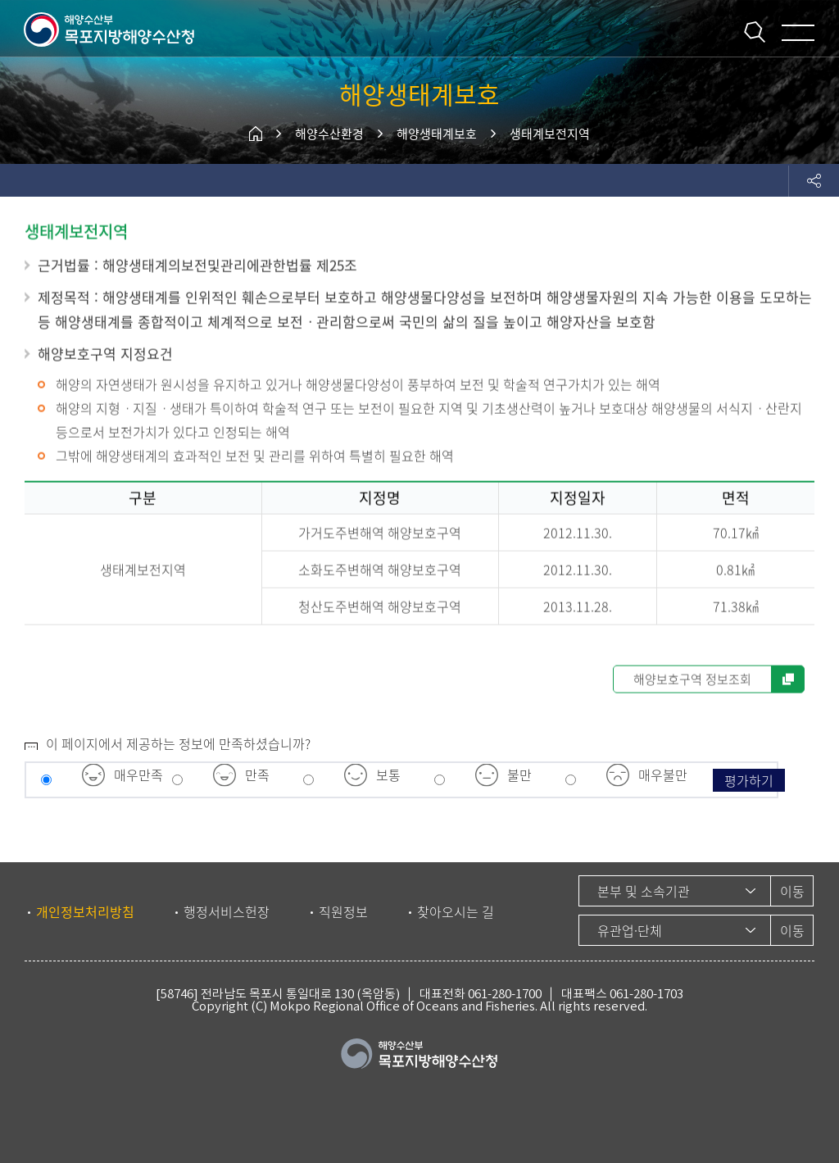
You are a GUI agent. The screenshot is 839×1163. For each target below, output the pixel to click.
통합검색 (754, 32)
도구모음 (813, 180)
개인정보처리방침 (85, 911)
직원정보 (343, 911)
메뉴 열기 (798, 33)
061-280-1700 (505, 994)
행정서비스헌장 (227, 911)
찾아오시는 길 (455, 911)
